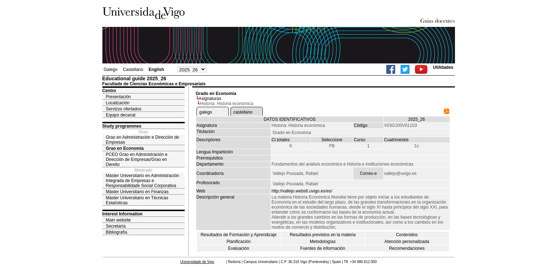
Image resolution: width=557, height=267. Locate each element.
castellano (243, 112)
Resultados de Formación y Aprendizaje (238, 234)
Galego (111, 69)
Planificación (239, 241)
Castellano (133, 69)
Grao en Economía (125, 148)
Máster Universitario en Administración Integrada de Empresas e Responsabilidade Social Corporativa (142, 180)
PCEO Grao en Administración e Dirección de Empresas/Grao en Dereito (137, 159)
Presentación (118, 96)
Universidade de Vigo (197, 262)
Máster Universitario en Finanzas (137, 191)
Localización (118, 102)
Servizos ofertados (123, 108)
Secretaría (116, 226)
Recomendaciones (407, 248)
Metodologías (322, 241)
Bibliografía (116, 232)
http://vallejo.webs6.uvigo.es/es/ (301, 191)
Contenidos (407, 234)
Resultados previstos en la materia (322, 234)
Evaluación (238, 248)
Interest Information (122, 213)
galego (205, 112)
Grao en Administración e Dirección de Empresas (142, 140)
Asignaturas (210, 98)
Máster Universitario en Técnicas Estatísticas (137, 200)
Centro (109, 90)
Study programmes (121, 126)
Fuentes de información (322, 248)
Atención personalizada (406, 241)
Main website (118, 220)
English (156, 69)
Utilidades (443, 67)
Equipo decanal (121, 115)
